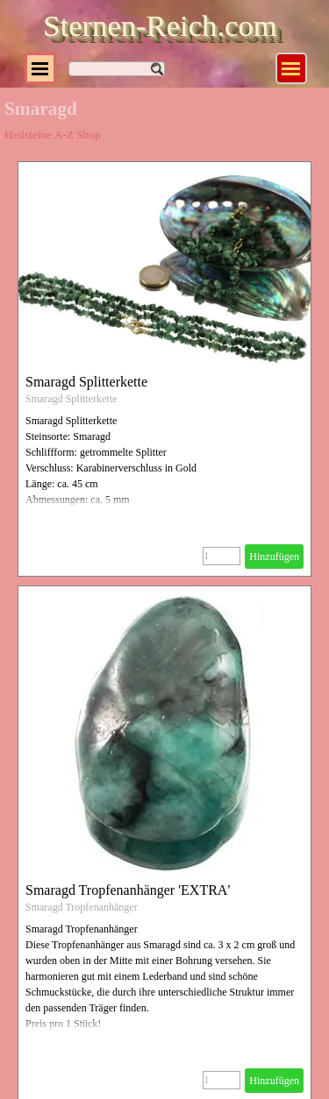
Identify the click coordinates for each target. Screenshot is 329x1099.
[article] (164, 369)
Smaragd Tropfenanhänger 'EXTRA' (127, 890)
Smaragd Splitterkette (86, 381)
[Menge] (221, 556)
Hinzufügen (274, 556)
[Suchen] (116, 68)
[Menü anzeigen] (291, 68)
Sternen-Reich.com (159, 25)
